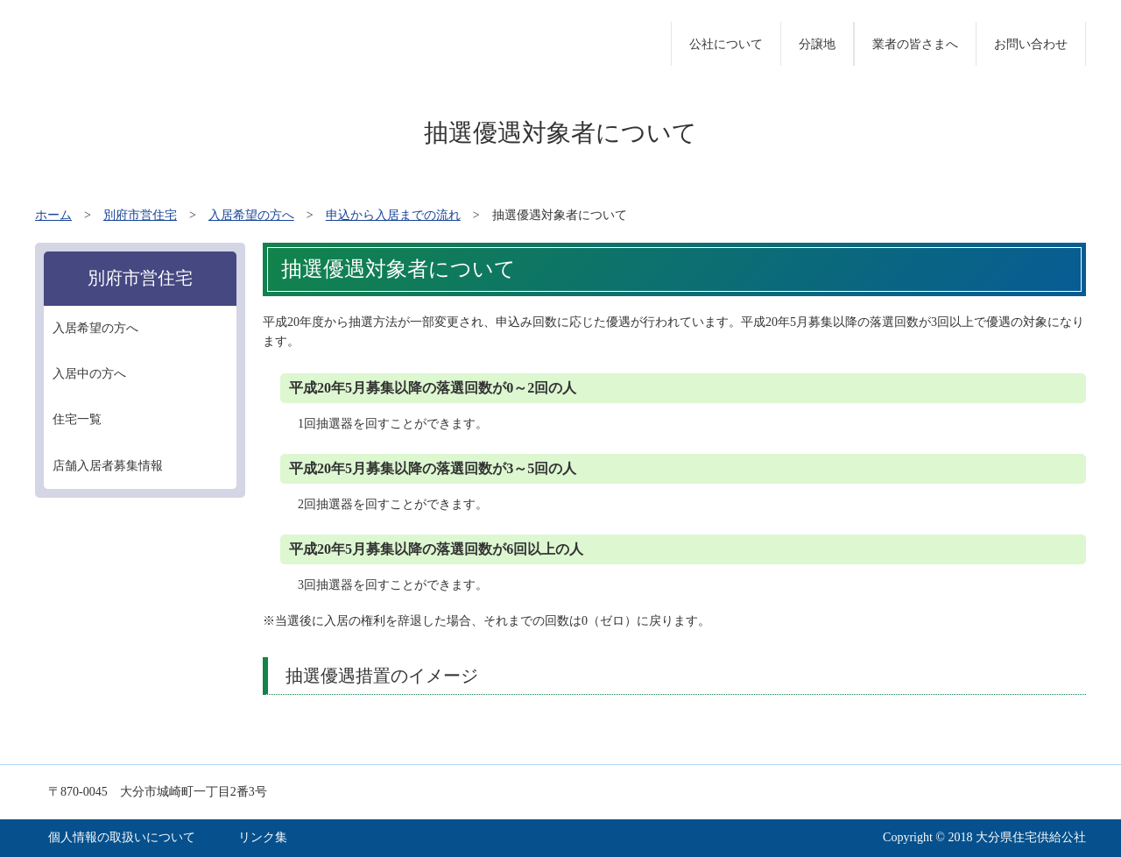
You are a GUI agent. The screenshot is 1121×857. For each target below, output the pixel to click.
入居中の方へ (89, 373)
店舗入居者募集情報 (108, 465)
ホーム (53, 215)
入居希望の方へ (251, 215)
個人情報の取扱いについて (121, 837)
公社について (726, 44)
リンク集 (262, 837)
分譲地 (817, 44)
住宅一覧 (77, 419)
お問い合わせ (1031, 44)
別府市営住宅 (140, 215)
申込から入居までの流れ (393, 215)
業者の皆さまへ (915, 44)
